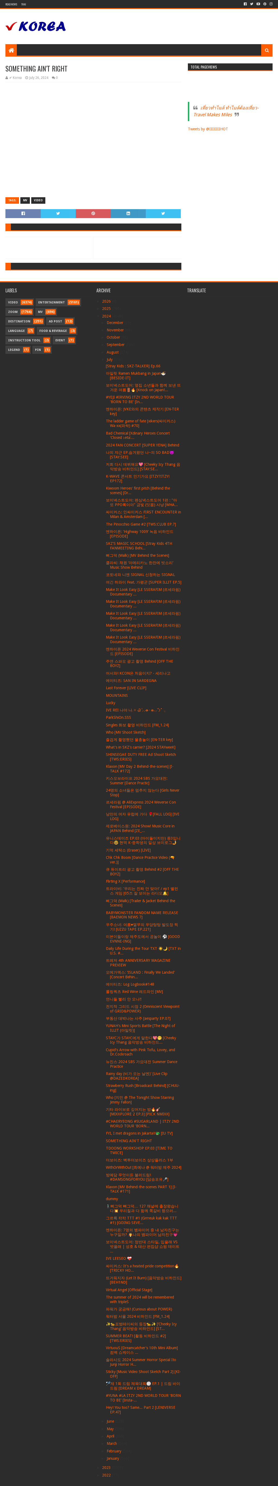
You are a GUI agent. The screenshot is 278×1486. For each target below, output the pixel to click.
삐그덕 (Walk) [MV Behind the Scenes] (137, 555)
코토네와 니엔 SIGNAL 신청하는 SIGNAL (140, 574)
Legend (14, 350)
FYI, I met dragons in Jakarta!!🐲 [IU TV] (139, 1133)
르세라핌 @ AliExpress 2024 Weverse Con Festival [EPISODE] (141, 804)
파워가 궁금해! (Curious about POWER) (139, 1309)
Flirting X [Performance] (125, 881)
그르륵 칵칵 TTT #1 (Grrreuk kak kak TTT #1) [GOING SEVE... (141, 1220)
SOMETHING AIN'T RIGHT (129, 1141)
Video (38, 200)
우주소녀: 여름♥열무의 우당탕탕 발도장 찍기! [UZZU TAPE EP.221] (142, 926)
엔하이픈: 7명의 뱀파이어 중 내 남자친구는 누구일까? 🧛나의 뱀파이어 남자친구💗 (142, 1232)
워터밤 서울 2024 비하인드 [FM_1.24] (138, 1316)
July (110, 359)
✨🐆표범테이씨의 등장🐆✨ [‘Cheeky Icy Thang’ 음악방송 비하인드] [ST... (141, 1326)
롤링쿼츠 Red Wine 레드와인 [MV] (134, 991)
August (113, 352)
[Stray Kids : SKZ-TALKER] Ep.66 (133, 366)
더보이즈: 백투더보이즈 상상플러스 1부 (139, 1160)
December (115, 322)
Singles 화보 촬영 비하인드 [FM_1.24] (137, 725)
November (116, 330)
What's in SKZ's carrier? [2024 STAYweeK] (140, 747)
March (112, 1443)
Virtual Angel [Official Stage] (129, 1290)
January (113, 1458)
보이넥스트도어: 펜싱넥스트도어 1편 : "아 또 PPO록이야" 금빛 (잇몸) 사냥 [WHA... (142, 502)
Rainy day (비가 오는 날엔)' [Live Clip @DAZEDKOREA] (137, 1075)
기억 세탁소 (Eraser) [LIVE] (128, 850)
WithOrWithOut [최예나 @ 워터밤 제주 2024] (143, 1167)
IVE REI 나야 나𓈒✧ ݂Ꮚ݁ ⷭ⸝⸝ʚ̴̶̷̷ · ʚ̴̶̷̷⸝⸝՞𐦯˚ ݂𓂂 (135, 710)
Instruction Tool (24, 340)
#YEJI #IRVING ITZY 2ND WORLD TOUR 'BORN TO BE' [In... (140, 399)
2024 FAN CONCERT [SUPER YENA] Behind (142, 445)
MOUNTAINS (117, 695)
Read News (11, 4)
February (114, 1451)
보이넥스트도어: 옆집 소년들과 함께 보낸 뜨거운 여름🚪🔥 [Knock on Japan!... (143, 387)
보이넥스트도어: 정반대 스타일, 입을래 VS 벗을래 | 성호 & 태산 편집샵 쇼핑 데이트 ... (142, 1246)
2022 (107, 1475)
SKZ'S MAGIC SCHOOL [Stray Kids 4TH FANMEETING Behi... (139, 545)
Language (16, 331)
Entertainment (51, 302)
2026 (107, 301)
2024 (107, 316)
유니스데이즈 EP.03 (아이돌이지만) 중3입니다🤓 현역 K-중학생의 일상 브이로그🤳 (143, 840)
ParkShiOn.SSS (118, 717)
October (114, 337)
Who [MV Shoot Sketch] (126, 732)
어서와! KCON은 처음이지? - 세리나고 (138, 673)
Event (60, 340)
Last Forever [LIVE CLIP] (126, 688)
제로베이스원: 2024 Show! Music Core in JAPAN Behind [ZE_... (140, 828)
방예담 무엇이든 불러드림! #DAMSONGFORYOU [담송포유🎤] (137, 1177)
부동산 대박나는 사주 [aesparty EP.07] (138, 1018)
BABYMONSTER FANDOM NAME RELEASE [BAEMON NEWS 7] (142, 915)
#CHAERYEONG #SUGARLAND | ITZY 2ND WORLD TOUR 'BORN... (142, 1123)
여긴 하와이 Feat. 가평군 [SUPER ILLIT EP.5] (143, 582)
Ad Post (55, 321)
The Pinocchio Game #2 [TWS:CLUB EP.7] (141, 524)
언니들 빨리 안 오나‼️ (124, 999)
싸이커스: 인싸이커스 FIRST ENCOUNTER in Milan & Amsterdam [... (143, 514)
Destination (19, 321)
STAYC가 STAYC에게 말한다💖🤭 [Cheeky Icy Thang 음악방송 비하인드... (141, 1040)
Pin (38, 350)
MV (25, 200)
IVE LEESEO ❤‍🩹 (119, 1258)
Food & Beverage (53, 331)
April (111, 1436)
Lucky (110, 703)
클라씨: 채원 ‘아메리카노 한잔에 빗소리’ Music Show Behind (139, 565)
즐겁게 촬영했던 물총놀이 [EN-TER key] (139, 739)
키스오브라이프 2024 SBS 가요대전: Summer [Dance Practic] (137, 780)
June (111, 1421)
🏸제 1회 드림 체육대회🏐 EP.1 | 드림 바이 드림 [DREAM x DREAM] (143, 1385)
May (111, 1429)
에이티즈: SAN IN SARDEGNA (131, 680)
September (116, 344)
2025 (107, 308)
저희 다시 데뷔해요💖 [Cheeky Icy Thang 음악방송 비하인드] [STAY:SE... (143, 466)
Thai (23, 4)
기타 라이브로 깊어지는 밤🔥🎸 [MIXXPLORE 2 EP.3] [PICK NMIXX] (137, 1111)
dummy (112, 1199)
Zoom (13, 312)
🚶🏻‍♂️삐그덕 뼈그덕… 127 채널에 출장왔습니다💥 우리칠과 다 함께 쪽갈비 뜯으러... (142, 1208)
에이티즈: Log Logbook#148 (130, 984)
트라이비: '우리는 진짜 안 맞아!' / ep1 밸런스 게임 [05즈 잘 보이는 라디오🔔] (142, 890)
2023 (107, 1467)
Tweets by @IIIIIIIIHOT (208, 129)
